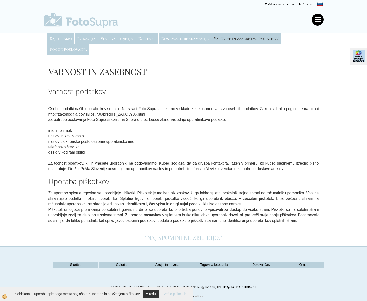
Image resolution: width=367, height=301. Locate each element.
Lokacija (86, 38)
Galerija (121, 265)
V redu (151, 294)
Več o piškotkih (175, 294)
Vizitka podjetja (117, 38)
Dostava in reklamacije (185, 38)
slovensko (320, 4)
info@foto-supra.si (238, 287)
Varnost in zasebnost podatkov (246, 38)
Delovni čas (261, 265)
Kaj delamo (61, 38)
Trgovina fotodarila (214, 265)
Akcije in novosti (167, 265)
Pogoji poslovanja (68, 49)
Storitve (75, 265)
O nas (303, 265)
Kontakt (147, 38)
